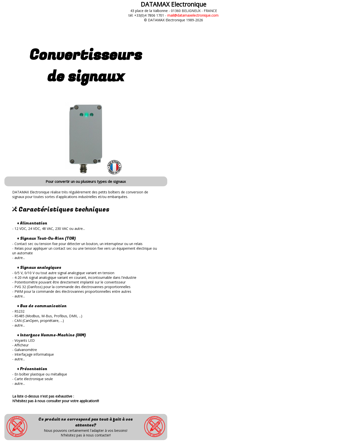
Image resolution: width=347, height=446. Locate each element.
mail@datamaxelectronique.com (192, 15)
